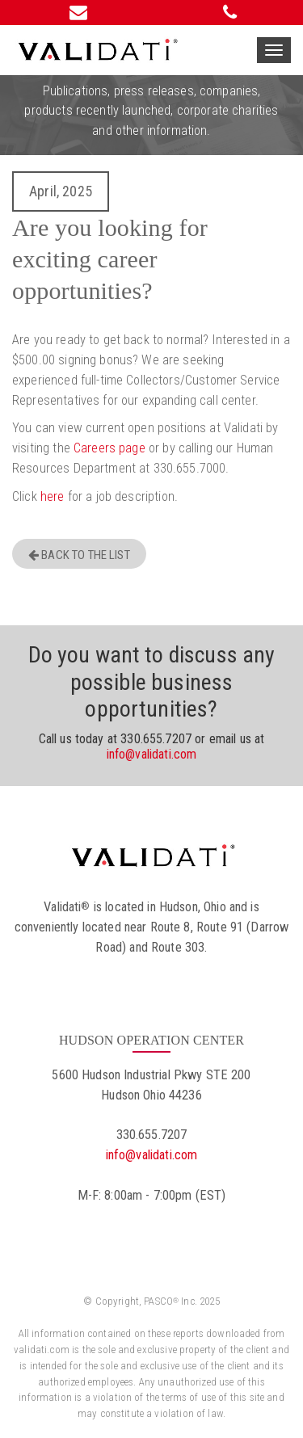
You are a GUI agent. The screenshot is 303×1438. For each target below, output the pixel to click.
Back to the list (79, 555)
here (52, 496)
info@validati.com (152, 754)
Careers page (109, 448)
